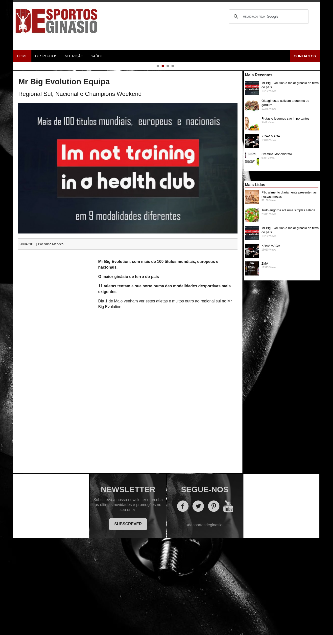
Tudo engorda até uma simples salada (283, 309)
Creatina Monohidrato (283, 252)
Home (22, 56)
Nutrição (74, 56)
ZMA (283, 362)
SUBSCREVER (128, 620)
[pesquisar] (268, 17)
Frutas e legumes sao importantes (283, 217)
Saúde (97, 56)
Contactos (305, 56)
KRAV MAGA (283, 235)
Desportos (46, 56)
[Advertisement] (56, 383)
